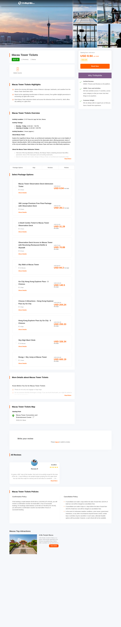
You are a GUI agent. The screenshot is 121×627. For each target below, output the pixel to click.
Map (34, 167)
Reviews (50, 167)
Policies (66, 167)
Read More (67, 158)
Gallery (116, 12)
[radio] (42, 187)
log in (57, 442)
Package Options (18, 167)
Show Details (22, 192)
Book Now (95, 66)
